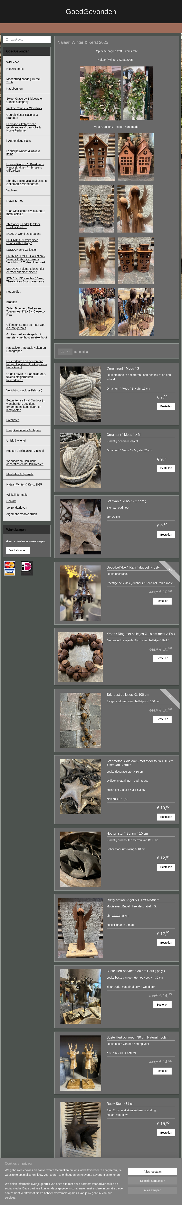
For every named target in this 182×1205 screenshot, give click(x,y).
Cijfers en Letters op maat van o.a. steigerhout (25, 326)
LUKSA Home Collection (21, 249)
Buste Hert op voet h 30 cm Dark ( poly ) (136, 971)
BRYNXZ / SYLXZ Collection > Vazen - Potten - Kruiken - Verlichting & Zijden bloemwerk (25, 259)
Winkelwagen (17, 550)
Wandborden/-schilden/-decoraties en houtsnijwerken (24, 462)
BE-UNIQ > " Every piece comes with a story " (22, 241)
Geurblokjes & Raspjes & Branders (22, 116)
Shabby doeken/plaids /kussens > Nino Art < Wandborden (26, 182)
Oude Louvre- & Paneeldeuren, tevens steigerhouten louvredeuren (26, 377)
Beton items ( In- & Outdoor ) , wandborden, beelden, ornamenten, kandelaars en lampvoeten (25, 405)
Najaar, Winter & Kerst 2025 (24, 484)
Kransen (11, 301)
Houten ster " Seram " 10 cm (127, 833)
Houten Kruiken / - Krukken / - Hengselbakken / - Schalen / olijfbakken (25, 167)
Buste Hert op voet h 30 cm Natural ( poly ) (138, 1037)
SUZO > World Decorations (23, 233)
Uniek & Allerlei (16, 440)
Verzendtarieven (16, 507)
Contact (11, 501)
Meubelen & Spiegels (19, 474)
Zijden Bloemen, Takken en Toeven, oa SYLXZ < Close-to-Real (25, 311)
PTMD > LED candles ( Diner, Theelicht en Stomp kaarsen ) (25, 280)
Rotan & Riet (14, 200)
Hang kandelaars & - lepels (23, 430)
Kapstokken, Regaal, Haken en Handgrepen (26, 349)
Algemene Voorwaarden (21, 514)
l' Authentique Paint (18, 140)
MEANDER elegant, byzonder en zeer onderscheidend (25, 270)
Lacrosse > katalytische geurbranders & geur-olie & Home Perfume (23, 127)
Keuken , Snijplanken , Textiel (25, 450)
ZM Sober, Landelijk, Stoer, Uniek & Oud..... (23, 226)
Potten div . (13, 291)
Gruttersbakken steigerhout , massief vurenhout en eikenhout (26, 336)
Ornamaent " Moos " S (123, 368)
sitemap (80, 1197)
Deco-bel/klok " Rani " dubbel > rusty (133, 567)
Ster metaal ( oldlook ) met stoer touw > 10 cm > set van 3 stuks (140, 763)
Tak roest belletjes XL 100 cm (128, 694)
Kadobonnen (14, 88)
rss (86, 1197)
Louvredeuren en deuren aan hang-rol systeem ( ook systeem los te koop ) (26, 364)
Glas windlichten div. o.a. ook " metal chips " (25, 212)
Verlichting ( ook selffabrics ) (24, 390)
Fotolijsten (12, 420)
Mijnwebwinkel (132, 1197)
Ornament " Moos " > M (124, 434)
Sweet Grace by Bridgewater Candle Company (24, 100)
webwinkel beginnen (100, 1197)
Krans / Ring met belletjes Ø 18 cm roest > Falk (141, 633)
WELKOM (12, 62)
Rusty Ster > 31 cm (121, 1103)
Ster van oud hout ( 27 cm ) (126, 501)
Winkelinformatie (16, 494)
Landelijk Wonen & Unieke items (23, 152)
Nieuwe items (14, 68)
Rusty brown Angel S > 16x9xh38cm (133, 900)
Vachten (11, 190)
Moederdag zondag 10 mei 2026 (23, 80)
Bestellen (166, 406)
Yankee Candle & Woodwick (24, 108)
